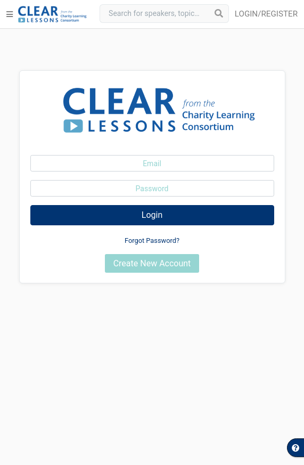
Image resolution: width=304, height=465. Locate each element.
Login (152, 215)
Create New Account (152, 263)
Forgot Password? (152, 240)
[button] (268, 14)
